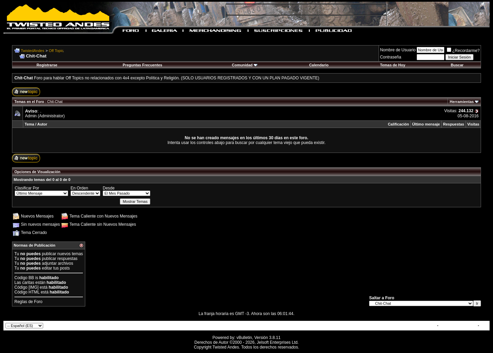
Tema (29, 124)
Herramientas (462, 102)
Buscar (457, 65)
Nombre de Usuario (398, 50)
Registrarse (47, 65)
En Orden (79, 188)
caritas (28, 282)
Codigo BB (24, 277)
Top (484, 325)
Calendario (319, 65)
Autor (42, 124)
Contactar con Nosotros (412, 325)
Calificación (398, 124)
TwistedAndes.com (458, 325)
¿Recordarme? (463, 50)
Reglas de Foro (28, 301)
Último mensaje (426, 124)
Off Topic (56, 51)
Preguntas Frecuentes (142, 65)
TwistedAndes (32, 51)
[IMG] (33, 287)
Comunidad (244, 65)
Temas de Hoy (392, 65)
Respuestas (453, 124)
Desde (109, 188)
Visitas (473, 124)
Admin (31, 116)
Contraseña (390, 57)
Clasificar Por (27, 188)
